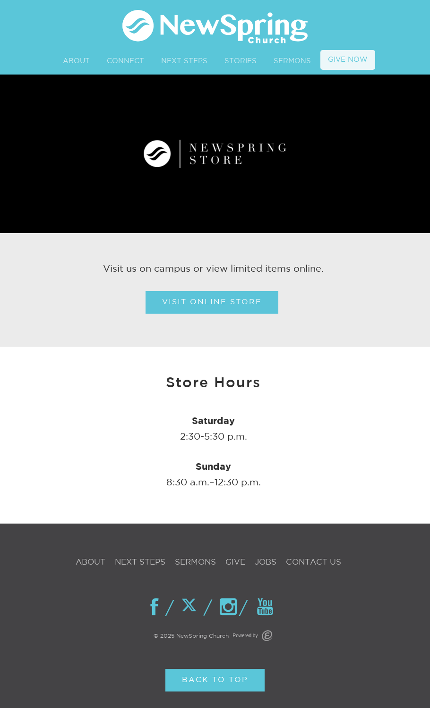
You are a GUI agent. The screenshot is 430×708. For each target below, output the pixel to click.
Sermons (195, 562)
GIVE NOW (348, 60)
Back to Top (215, 679)
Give (235, 562)
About (90, 562)
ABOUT (76, 61)
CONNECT (125, 61)
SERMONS (292, 61)
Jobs (265, 562)
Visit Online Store (212, 302)
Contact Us (313, 562)
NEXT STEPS (184, 61)
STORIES (240, 61)
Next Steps (140, 562)
